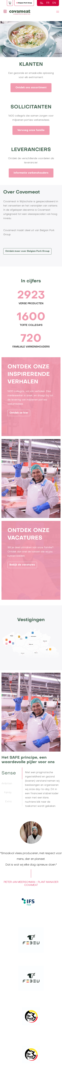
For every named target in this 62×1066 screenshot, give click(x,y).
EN (54, 3)
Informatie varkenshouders (31, 173)
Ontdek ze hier (18, 413)
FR (47, 3)
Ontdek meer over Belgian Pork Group (27, 251)
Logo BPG (24, 3)
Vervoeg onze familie (31, 130)
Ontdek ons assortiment (31, 87)
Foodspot (10, 3)
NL (41, 3)
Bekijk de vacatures (22, 565)
